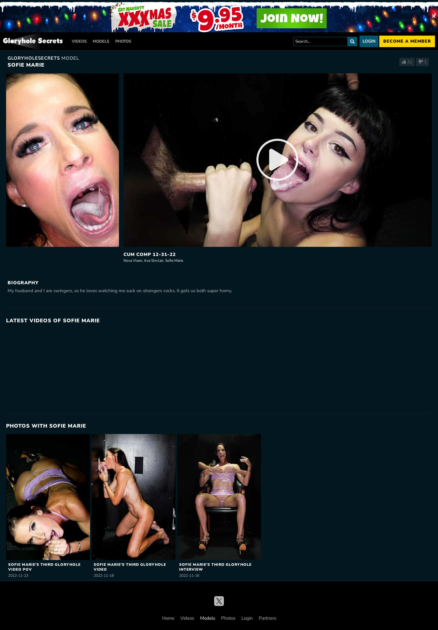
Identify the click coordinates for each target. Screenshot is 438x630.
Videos (79, 41)
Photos (123, 41)
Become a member (407, 41)
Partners (267, 618)
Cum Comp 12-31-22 (149, 254)
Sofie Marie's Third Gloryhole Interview (215, 567)
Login (369, 41)
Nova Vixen (132, 260)
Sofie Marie (174, 260)
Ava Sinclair (153, 260)
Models (101, 41)
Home (168, 618)
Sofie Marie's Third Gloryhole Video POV (44, 567)
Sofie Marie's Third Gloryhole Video (130, 567)
